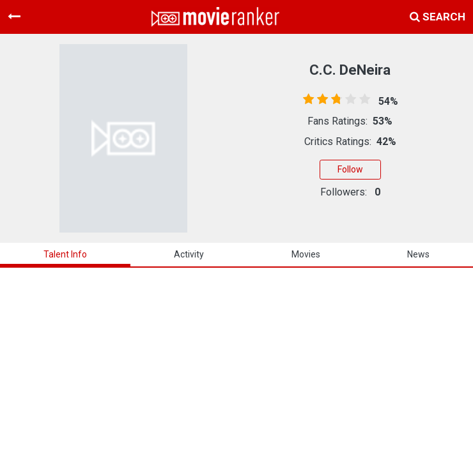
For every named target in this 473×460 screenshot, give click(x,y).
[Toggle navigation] (14, 17)
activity (189, 254)
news (418, 254)
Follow (350, 169)
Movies (305, 254)
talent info (65, 254)
